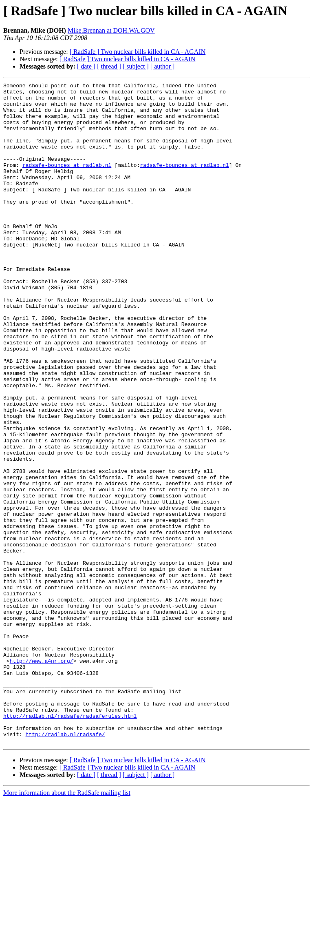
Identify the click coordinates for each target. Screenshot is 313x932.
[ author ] (162, 66)
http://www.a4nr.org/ (41, 777)
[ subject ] (136, 66)
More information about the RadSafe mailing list (66, 924)
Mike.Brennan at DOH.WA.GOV (111, 30)
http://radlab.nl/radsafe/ (65, 865)
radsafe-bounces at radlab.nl (66, 182)
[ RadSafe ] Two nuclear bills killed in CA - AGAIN (138, 51)
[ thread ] (109, 66)
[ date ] (86, 66)
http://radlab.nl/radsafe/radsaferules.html (70, 843)
